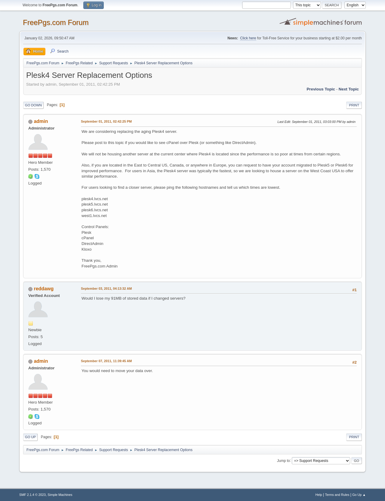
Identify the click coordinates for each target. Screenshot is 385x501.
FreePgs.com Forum (56, 22)
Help (319, 494)
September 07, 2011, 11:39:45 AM (106, 361)
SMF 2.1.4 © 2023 (32, 494)
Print (354, 105)
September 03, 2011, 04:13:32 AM (106, 288)
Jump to (283, 460)
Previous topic (320, 89)
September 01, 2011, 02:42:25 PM (106, 121)
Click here (248, 38)
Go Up (30, 437)
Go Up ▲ (359, 494)
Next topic (349, 89)
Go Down (33, 105)
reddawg (44, 288)
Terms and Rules (337, 494)
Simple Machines (60, 494)
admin (41, 121)
